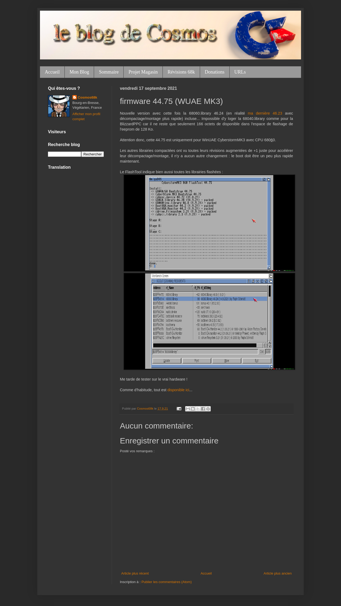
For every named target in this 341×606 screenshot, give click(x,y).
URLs (240, 72)
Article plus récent (135, 573)
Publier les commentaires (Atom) (166, 582)
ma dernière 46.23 (265, 113)
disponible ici (178, 390)
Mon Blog (79, 72)
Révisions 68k (181, 72)
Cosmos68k (87, 97)
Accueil (52, 72)
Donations (215, 72)
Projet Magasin (143, 72)
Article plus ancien (278, 573)
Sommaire (109, 72)
